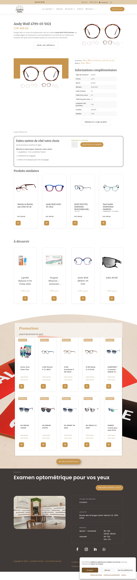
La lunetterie (47, 9)
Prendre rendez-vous (109, 487)
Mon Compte (94, 2)
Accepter (90, 570)
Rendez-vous (117, 9)
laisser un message (87, 499)
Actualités (69, 9)
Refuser (107, 570)
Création (59, 9)
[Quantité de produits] (74, 145)
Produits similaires (96, 122)
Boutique (84, 2)
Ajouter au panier (91, 144)
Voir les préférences (125, 570)
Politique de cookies (96, 575)
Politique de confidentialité (112, 575)
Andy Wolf (87, 60)
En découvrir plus (68, 461)
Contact (123, 575)
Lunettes (97, 60)
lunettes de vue (107, 60)
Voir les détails (46, 45)
